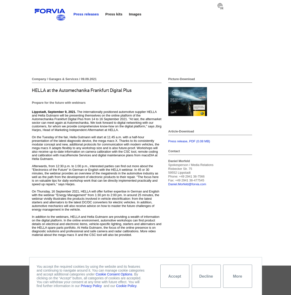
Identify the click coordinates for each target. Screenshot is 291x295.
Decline (206, 276)
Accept (174, 276)
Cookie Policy (126, 286)
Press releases (86, 14)
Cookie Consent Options (114, 274)
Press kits (113, 14)
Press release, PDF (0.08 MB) (189, 141)
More (237, 276)
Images (135, 14)
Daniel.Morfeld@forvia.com (187, 184)
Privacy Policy (91, 286)
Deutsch (220, 5)
